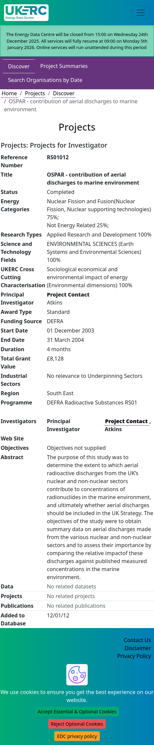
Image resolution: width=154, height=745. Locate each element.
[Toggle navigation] (140, 12)
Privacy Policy (134, 656)
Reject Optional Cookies (77, 724)
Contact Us (137, 640)
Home (9, 93)
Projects (35, 93)
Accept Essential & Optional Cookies (77, 711)
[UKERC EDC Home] (26, 13)
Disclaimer (138, 648)
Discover (18, 66)
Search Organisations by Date (45, 80)
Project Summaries (63, 66)
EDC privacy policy (77, 736)
